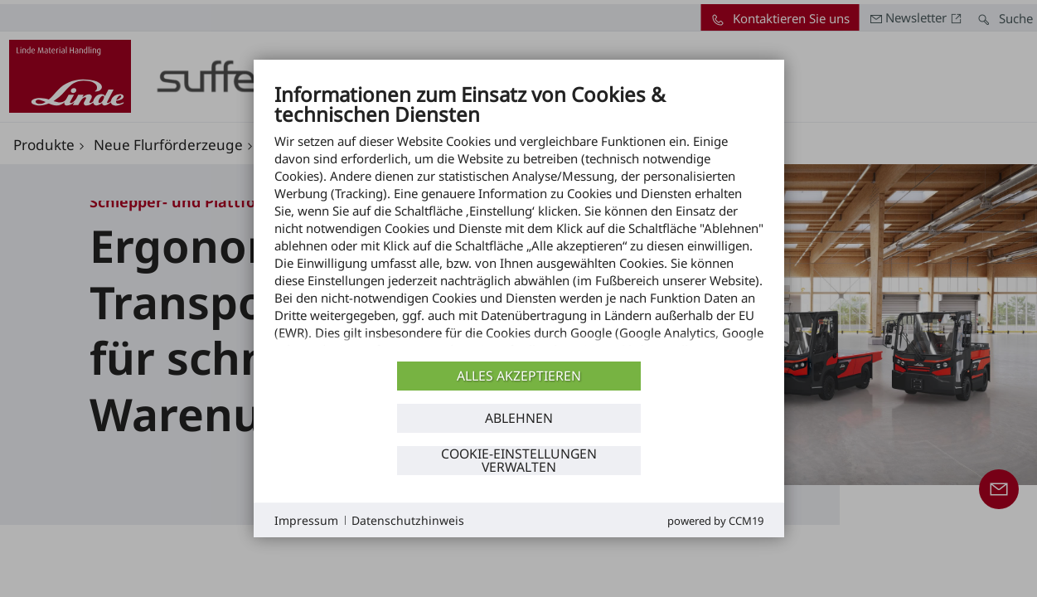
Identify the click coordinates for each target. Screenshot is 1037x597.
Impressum (306, 520)
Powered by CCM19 (715, 520)
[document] (518, 220)
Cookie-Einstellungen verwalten (519, 460)
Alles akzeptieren (519, 375)
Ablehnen (519, 418)
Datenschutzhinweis (407, 520)
